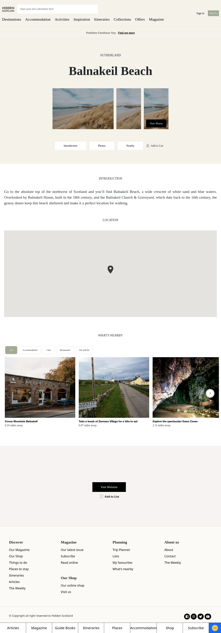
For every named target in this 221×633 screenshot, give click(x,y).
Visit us (66, 592)
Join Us (213, 13)
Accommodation (38, 19)
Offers (140, 19)
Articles (14, 582)
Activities (62, 19)
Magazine (156, 19)
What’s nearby (123, 569)
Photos (102, 145)
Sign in (200, 13)
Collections (122, 19)
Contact (170, 556)
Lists (116, 556)
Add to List (154, 145)
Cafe (48, 350)
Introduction (70, 145)
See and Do (84, 350)
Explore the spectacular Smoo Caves (175, 421)
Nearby (130, 145)
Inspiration (82, 19)
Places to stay (19, 569)
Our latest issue (72, 550)
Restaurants (65, 350)
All (11, 350)
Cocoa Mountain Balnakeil (21, 421)
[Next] (210, 393)
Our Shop (16, 556)
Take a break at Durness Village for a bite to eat (108, 421)
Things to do (18, 562)
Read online (69, 562)
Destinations (11, 19)
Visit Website (109, 487)
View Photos (156, 123)
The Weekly (17, 588)
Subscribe (68, 556)
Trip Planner (121, 550)
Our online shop (72, 585)
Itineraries (102, 19)
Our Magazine (19, 550)
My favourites (122, 562)
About (168, 550)
